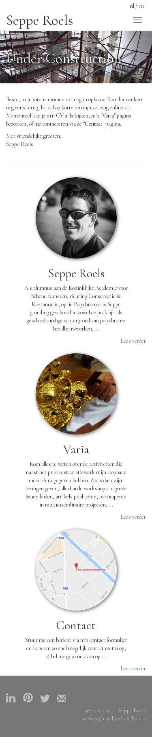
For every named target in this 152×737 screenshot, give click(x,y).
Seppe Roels (39, 20)
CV (60, 115)
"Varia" (108, 115)
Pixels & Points (128, 718)
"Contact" (93, 123)
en (141, 5)
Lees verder (133, 340)
